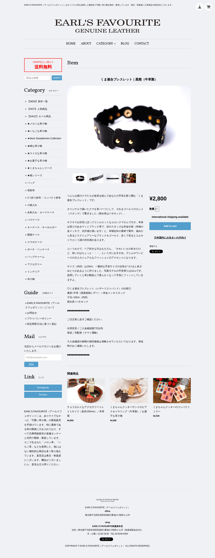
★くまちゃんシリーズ (39, 168)
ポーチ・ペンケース (38, 249)
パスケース (33, 219)
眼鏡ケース (33, 234)
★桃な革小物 (34, 145)
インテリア (33, 271)
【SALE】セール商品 (39, 116)
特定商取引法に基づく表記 (41, 323)
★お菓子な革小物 (37, 160)
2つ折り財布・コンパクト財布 (44, 197)
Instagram (43, 387)
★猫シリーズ (34, 175)
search (57, 77)
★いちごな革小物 (37, 131)
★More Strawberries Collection (44, 138)
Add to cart (170, 226)
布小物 (31, 279)
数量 (151, 208)
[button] (106, 43)
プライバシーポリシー (39, 318)
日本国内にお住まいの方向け (170, 237)
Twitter (43, 394)
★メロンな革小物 (37, 123)
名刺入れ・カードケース (40, 212)
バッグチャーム (36, 256)
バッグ (31, 182)
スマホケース (34, 242)
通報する (153, 246)
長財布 (31, 190)
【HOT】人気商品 (37, 108)
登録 (31, 364)
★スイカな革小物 (37, 153)
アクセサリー (34, 264)
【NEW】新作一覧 (37, 101)
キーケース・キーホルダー (42, 227)
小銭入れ (32, 205)
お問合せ (32, 312)
